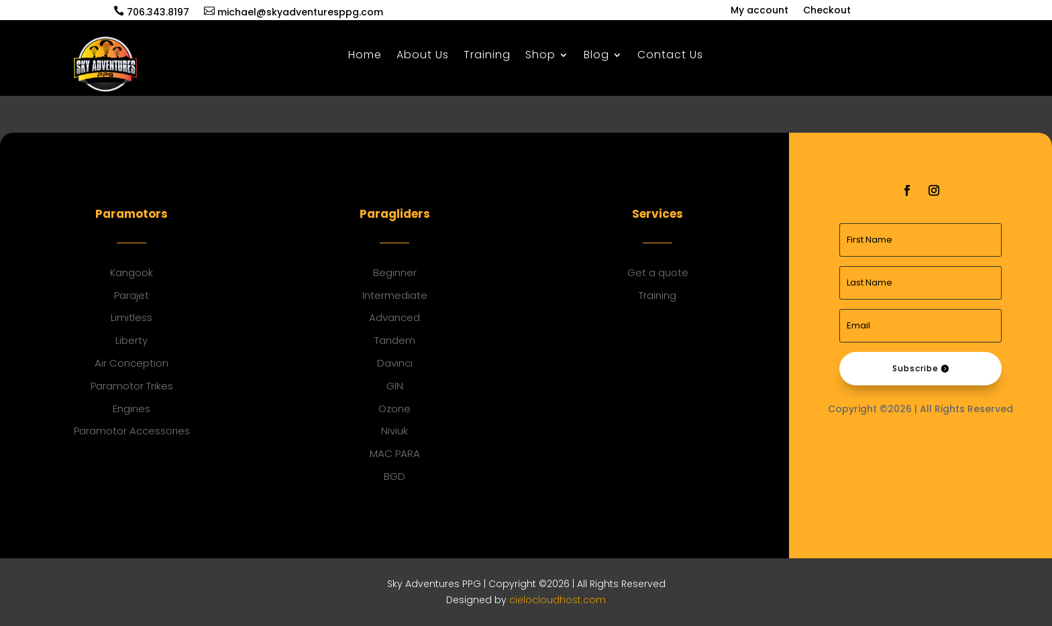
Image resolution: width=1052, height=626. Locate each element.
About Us (423, 56)
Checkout (827, 11)
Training (487, 56)
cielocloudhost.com (557, 600)
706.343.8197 (151, 12)
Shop (540, 56)
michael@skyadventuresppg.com (293, 12)
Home (365, 56)
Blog (596, 56)
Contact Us (670, 56)
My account (759, 11)
